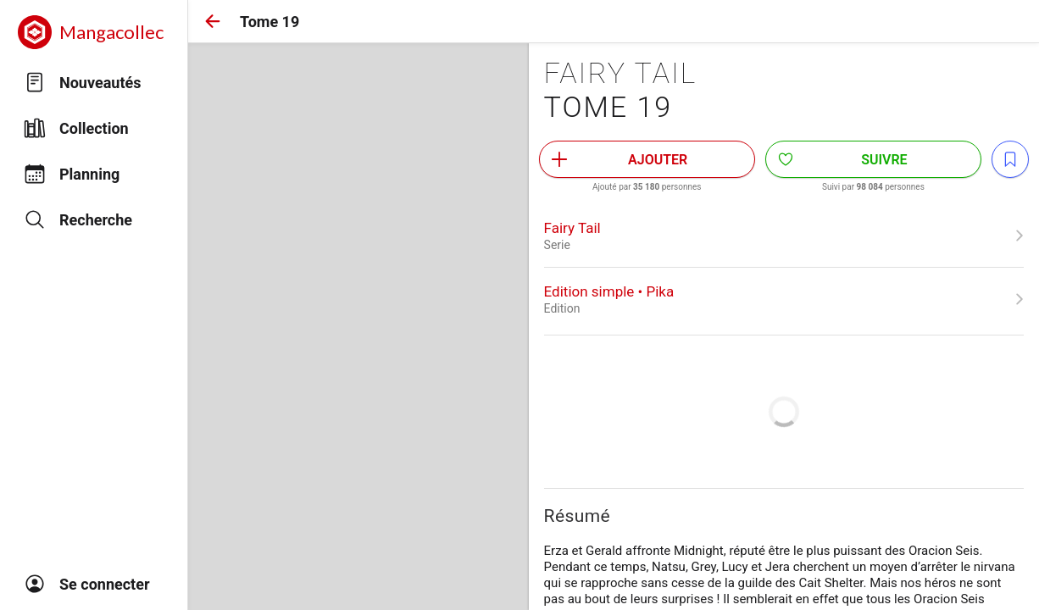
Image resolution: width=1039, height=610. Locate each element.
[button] (213, 21)
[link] (784, 235)
